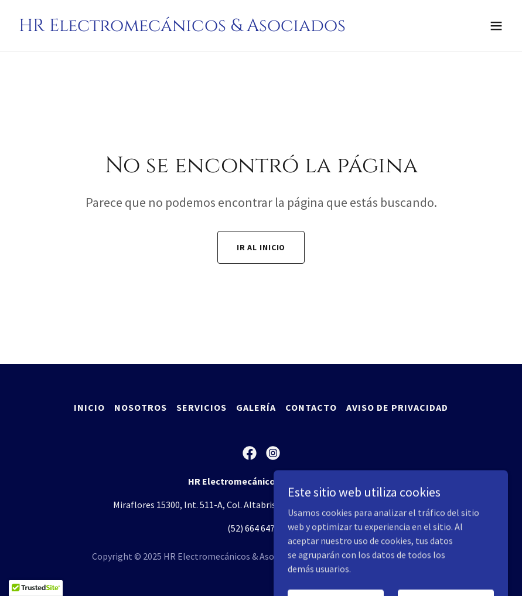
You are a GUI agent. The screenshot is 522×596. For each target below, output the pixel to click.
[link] (182, 27)
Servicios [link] (201, 407)
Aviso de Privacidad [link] (397, 407)
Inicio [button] (89, 407)
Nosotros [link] (140, 407)
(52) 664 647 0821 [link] (261, 528)
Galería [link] (256, 407)
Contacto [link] (311, 407)
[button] (496, 26)
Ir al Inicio (261, 247)
